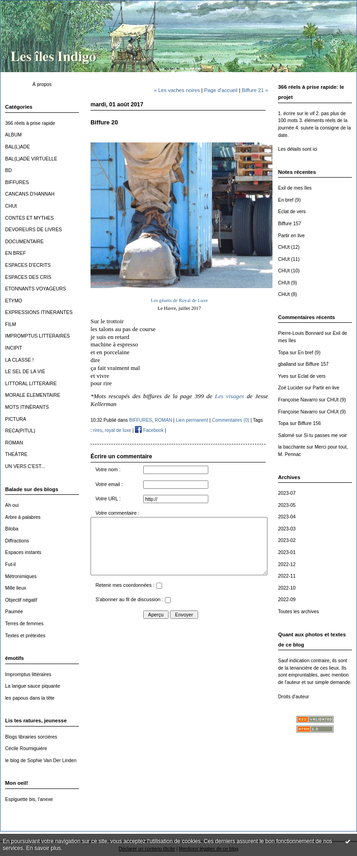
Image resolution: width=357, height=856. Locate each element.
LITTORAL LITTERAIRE (31, 383)
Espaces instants (23, 552)
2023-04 (287, 516)
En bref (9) (289, 200)
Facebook (149, 430)
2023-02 (287, 540)
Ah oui (11, 505)
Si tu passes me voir (325, 435)
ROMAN (14, 442)
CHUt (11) (289, 259)
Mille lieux (15, 588)
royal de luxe (118, 430)
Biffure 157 (289, 223)
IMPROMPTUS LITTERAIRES (37, 336)
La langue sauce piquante (32, 686)
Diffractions (17, 540)
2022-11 (287, 576)
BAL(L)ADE (17, 146)
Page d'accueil (220, 90)
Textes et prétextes (25, 635)
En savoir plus (43, 848)
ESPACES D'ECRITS (28, 265)
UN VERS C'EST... (25, 466)
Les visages (231, 396)
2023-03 (287, 528)
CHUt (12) (289, 247)
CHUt (11, 206)
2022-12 (287, 564)
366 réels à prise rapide (30, 123)
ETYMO (13, 300)
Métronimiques (20, 576)
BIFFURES (17, 182)
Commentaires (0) (230, 420)
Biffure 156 (309, 423)
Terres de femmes (24, 623)
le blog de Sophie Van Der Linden (41, 760)
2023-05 (287, 505)
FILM (10, 324)
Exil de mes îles (295, 188)
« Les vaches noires (177, 90)
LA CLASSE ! (19, 360)
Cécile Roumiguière (26, 748)
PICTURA (15, 419)
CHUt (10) (289, 270)
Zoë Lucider (290, 387)
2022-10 (287, 588)
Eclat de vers (292, 211)
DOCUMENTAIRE (24, 241)
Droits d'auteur (293, 696)
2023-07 (287, 493)
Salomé (286, 435)
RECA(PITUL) (20, 430)
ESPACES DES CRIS (28, 277)
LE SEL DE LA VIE (25, 371)
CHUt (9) (287, 282)
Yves (283, 376)
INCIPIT (13, 348)
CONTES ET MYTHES (29, 218)
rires (98, 430)
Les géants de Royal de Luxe (179, 300)
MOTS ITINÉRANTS (27, 407)
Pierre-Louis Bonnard (300, 333)
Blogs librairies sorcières (31, 736)
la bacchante (291, 447)
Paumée (14, 611)
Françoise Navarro (297, 399)
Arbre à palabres (23, 517)
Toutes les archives (298, 611)
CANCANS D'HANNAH (29, 194)
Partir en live (291, 235)
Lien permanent (192, 420)
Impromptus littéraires (28, 674)
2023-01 (287, 552)
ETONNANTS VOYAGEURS (35, 288)
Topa (283, 352)
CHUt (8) (287, 294)
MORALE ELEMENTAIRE (32, 395)
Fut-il (10, 564)
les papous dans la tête (29, 698)
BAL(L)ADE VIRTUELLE (31, 158)
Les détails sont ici (297, 149)
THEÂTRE (16, 454)
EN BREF (15, 253)
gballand (287, 364)
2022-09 (287, 599)
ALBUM (13, 134)
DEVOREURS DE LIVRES (33, 229)
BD (8, 170)
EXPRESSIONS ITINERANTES (39, 312)
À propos (42, 84)
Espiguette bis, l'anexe (29, 799)
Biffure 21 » (255, 90)
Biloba (11, 528)
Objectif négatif (21, 600)
